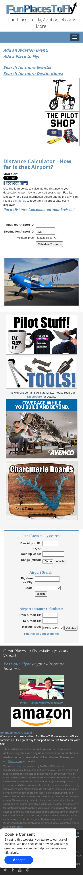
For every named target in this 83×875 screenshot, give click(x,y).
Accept (19, 860)
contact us (19, 200)
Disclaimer (17, 827)
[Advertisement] (32, 106)
